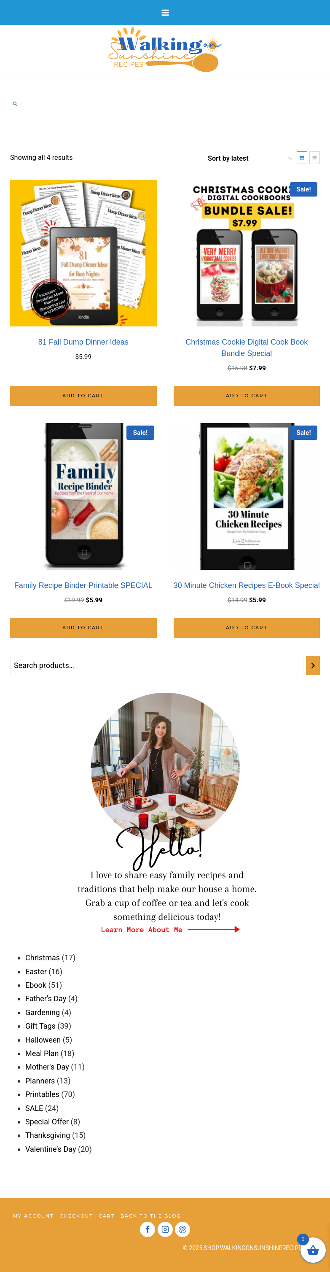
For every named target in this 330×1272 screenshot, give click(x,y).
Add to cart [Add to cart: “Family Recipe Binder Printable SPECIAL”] (83, 628)
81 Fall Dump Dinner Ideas (83, 342)
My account (33, 1216)
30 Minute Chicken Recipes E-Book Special (247, 585)
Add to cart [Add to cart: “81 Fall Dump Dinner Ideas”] (83, 396)
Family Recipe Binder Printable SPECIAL (83, 585)
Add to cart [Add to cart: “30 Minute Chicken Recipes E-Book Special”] (247, 628)
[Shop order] (250, 158)
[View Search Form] (14, 103)
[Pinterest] (182, 1229)
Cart (107, 1216)
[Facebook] (147, 1229)
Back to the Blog (151, 1216)
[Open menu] (165, 12)
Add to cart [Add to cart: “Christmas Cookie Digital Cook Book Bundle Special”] (247, 396)
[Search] (313, 665)
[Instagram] (165, 1229)
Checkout (76, 1216)
